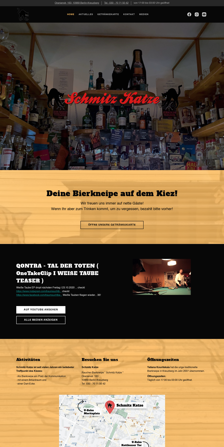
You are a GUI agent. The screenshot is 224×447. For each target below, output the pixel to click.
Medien (144, 14)
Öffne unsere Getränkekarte (112, 225)
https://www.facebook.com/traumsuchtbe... (39, 295)
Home (70, 14)
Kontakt (129, 14)
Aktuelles (86, 14)
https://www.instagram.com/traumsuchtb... (39, 291)
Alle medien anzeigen (41, 320)
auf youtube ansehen (41, 310)
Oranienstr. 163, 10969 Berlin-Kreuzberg (77, 3)
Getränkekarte (108, 14)
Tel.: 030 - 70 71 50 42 (116, 3)
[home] (23, 14)
